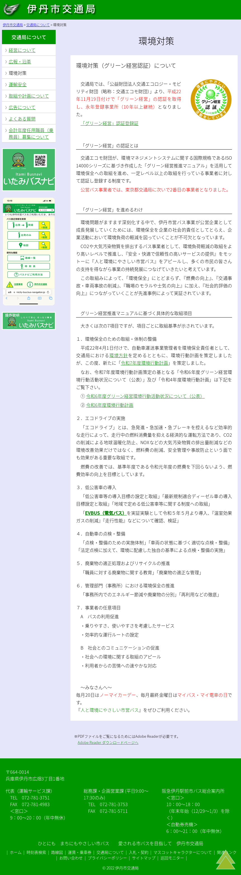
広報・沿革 (20, 61)
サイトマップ (143, 857)
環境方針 (118, 355)
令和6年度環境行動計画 (109, 405)
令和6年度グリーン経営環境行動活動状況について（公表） (145, 396)
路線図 (57, 852)
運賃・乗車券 (79, 852)
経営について (22, 50)
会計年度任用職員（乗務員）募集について (31, 133)
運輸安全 (18, 84)
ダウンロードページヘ (120, 742)
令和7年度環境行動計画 (144, 362)
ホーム (16, 852)
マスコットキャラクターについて (182, 852)
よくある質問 (22, 118)
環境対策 (18, 72)
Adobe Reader (90, 742)
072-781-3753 (114, 804)
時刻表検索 (36, 852)
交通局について (28, 36)
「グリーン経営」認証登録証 (109, 123)
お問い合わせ (71, 857)
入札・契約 (138, 852)
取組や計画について (29, 95)
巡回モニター (172, 857)
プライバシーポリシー (107, 857)
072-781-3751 (36, 797)
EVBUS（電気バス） (106, 512)
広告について (22, 107)
